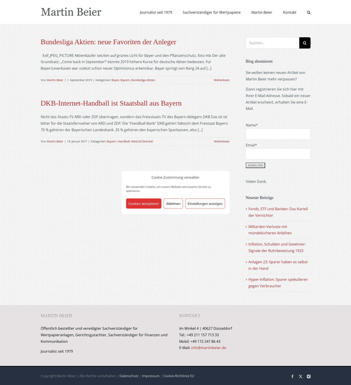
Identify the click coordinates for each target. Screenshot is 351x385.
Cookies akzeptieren (143, 203)
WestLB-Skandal (142, 141)
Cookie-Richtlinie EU (178, 376)
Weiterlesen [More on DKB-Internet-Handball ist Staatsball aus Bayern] (222, 141)
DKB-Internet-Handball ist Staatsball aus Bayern (111, 103)
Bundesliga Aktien (143, 80)
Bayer (115, 80)
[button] (309, 12)
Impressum (151, 376)
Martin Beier (55, 80)
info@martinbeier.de (208, 347)
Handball (124, 141)
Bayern (125, 80)
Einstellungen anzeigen (205, 203)
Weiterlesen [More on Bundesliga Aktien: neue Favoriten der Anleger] (222, 80)
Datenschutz (129, 376)
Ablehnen (173, 203)
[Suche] (305, 43)
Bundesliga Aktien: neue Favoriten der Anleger (108, 42)
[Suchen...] (272, 43)
